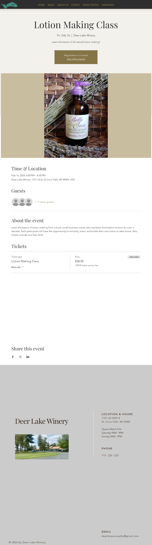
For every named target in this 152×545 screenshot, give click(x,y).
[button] (51, 5)
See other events (76, 58)
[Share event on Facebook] (12, 357)
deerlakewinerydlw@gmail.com (120, 536)
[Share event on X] (20, 357)
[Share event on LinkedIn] (27, 357)
